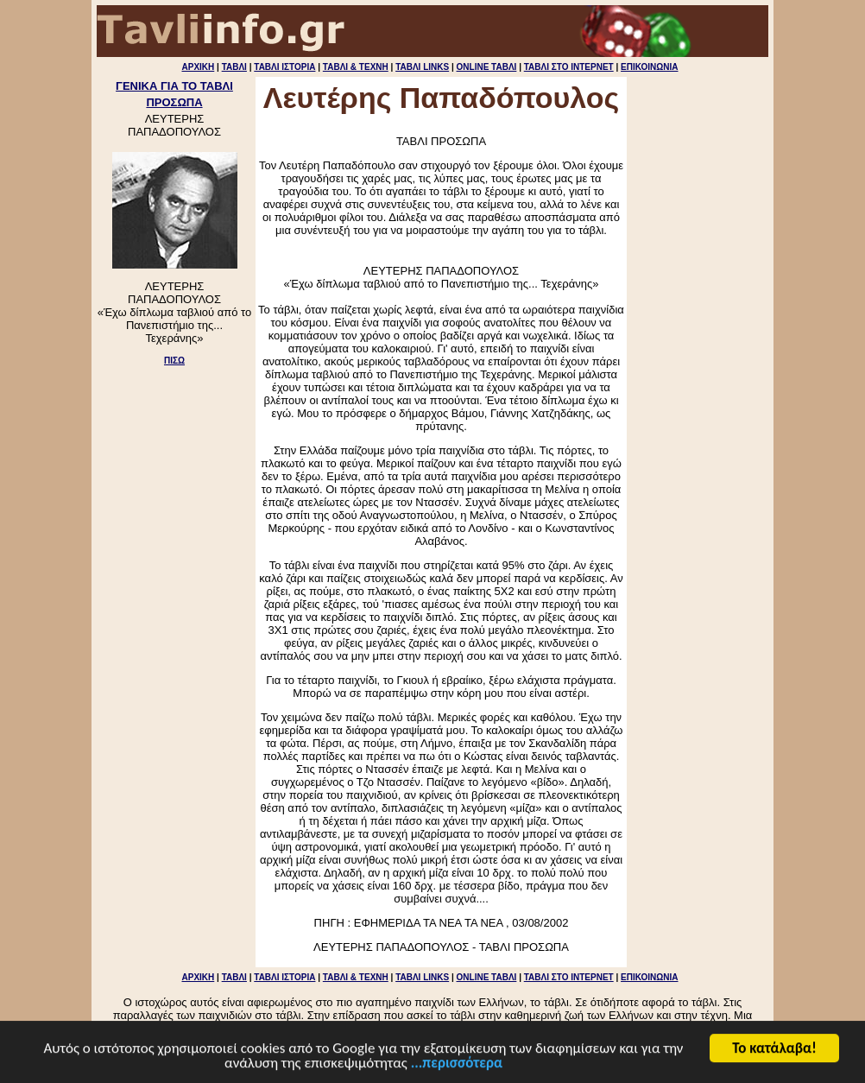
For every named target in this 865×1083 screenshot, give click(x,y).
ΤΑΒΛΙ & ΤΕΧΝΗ (355, 67)
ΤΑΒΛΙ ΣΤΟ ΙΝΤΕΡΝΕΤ (569, 67)
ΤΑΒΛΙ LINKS (422, 67)
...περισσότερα (456, 1064)
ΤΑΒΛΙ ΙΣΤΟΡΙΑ (284, 67)
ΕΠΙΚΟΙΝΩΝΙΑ (649, 67)
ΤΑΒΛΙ (234, 67)
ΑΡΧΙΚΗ (197, 67)
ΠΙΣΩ (174, 360)
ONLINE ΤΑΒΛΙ (487, 67)
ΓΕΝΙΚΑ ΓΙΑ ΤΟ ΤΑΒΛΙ (174, 85)
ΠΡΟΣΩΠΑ (174, 102)
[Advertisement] (174, 441)
